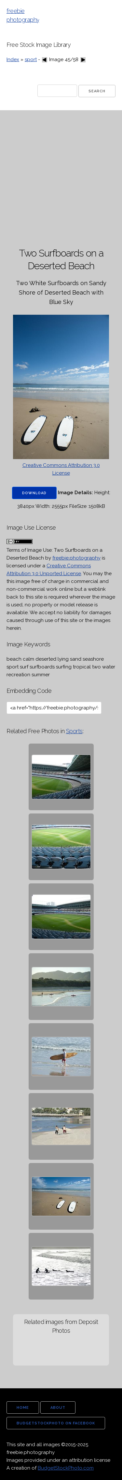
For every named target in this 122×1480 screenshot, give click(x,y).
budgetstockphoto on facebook (56, 1423)
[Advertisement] (61, 179)
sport (31, 59)
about (57, 1408)
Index (13, 59)
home (23, 1408)
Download (34, 493)
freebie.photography (76, 558)
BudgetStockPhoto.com (66, 1468)
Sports (74, 731)
